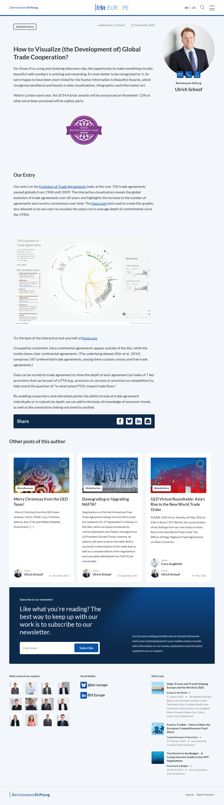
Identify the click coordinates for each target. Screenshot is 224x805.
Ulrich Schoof (188, 89)
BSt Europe (83, 695)
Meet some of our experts (24, 676)
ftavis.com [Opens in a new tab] (99, 203)
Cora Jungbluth (171, 564)
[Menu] (212, 7)
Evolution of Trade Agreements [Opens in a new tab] (62, 186)
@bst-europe (83, 685)
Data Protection (205, 794)
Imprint (190, 794)
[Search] (202, 7)
